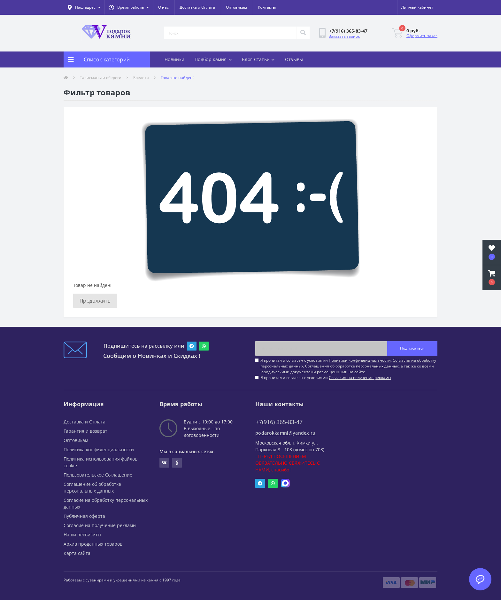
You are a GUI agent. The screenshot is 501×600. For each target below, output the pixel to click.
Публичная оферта (84, 516)
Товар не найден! (177, 77)
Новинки (174, 59)
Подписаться (412, 348)
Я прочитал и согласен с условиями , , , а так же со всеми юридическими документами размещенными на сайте (348, 366)
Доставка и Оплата (197, 7)
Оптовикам (236, 7)
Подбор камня (213, 59)
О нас (163, 7)
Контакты (267, 7)
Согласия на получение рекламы (360, 377)
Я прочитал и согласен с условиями (325, 377)
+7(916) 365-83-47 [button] (279, 422)
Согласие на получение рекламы (100, 525)
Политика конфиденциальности (99, 449)
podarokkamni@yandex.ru (285, 433)
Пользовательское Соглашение (98, 475)
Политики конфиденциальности (360, 360)
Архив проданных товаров (93, 544)
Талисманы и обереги (100, 77)
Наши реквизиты (82, 535)
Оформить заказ (421, 35)
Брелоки (141, 77)
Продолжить (95, 300)
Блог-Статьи (258, 59)
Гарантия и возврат (85, 431)
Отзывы (294, 59)
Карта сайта (77, 553)
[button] (128, 7)
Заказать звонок (344, 36)
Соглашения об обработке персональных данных (352, 366)
